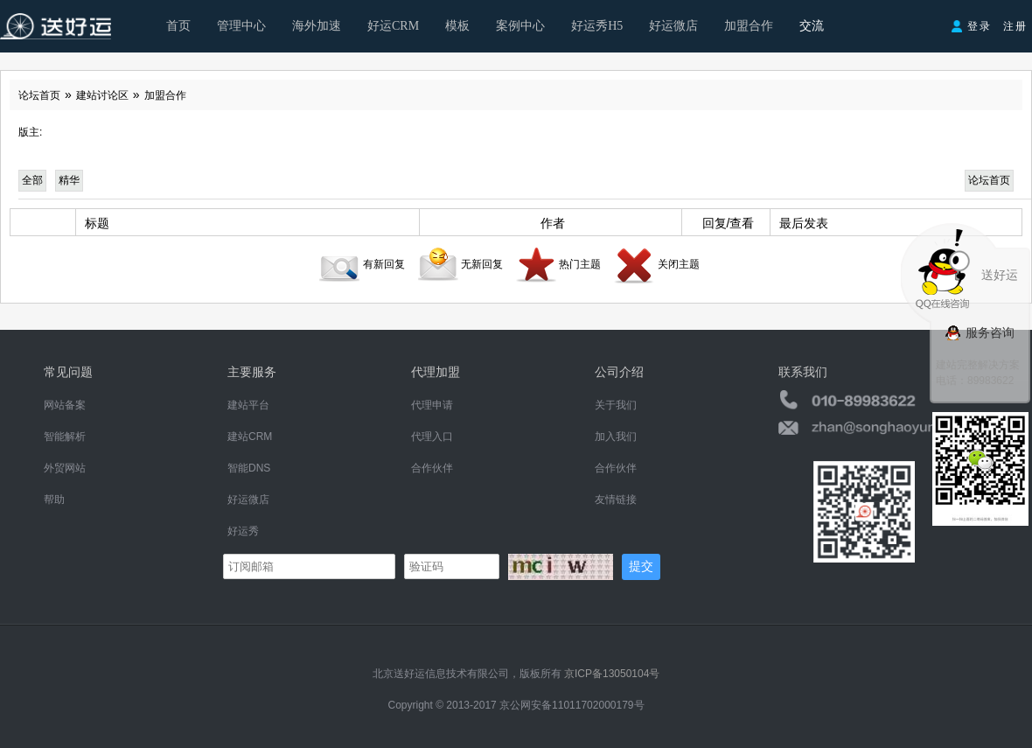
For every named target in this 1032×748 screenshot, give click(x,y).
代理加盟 (435, 372)
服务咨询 (980, 332)
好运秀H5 (597, 25)
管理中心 (241, 25)
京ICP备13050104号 (611, 674)
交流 (811, 25)
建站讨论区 (102, 95)
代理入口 (432, 436)
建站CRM (249, 436)
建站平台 (248, 405)
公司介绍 (619, 372)
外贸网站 (65, 468)
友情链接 (616, 499)
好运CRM (393, 25)
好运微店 (673, 25)
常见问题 (68, 372)
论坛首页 (39, 95)
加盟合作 (748, 25)
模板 (457, 25)
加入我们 (616, 436)
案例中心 (520, 25)
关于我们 (616, 405)
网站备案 (65, 405)
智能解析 (65, 436)
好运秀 (243, 531)
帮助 (54, 499)
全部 (32, 180)
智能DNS (248, 468)
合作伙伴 (432, 468)
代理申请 (432, 405)
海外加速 (316, 25)
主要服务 (251, 372)
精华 (69, 180)
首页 (178, 25)
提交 (641, 566)
